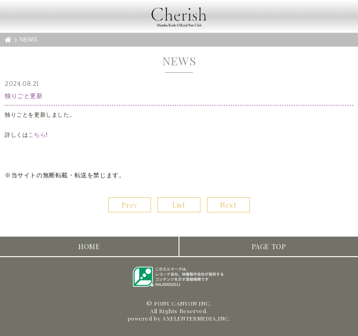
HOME (89, 246)
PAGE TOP (269, 246)
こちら (37, 135)
